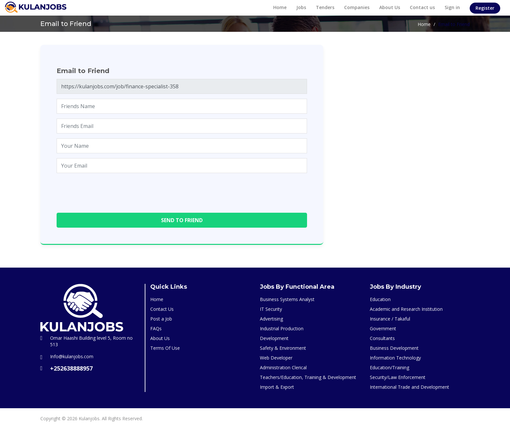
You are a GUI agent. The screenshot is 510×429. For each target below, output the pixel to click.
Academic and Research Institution (406, 309)
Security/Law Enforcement (397, 377)
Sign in (452, 7)
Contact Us (162, 309)
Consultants (382, 338)
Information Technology (395, 358)
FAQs (156, 328)
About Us (389, 7)
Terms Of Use (165, 348)
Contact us (422, 7)
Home (280, 7)
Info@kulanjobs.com (71, 356)
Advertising (271, 319)
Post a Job (161, 319)
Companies (356, 7)
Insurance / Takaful (390, 319)
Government (383, 328)
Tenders (325, 7)
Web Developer (276, 358)
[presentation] (106, 190)
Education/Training (389, 367)
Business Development (394, 348)
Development (274, 338)
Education (380, 299)
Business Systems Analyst (287, 299)
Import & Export (277, 387)
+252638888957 (71, 368)
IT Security (271, 309)
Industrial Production (281, 328)
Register (485, 8)
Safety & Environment (283, 348)
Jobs (301, 7)
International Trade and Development (409, 387)
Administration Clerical (283, 367)
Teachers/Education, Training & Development (308, 377)
